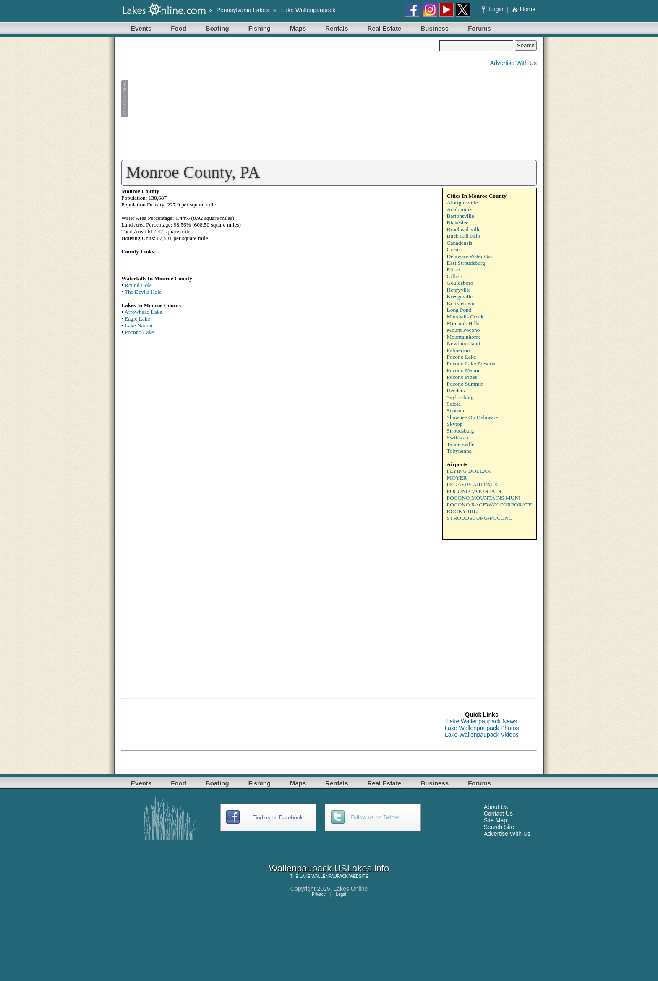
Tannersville (461, 444)
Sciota (454, 404)
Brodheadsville (464, 229)
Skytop (455, 424)
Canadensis (460, 243)
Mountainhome (464, 337)
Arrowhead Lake (143, 312)
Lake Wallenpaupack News (481, 721)
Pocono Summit (465, 384)
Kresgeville (460, 296)
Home (523, 9)
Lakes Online (351, 888)
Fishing (259, 28)
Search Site (499, 827)
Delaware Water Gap (470, 256)
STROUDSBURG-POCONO (480, 518)
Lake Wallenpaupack (308, 10)
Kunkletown (461, 303)
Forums (479, 28)
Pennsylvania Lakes (243, 10)
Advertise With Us (513, 63)
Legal (341, 894)
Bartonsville (460, 216)
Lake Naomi (138, 325)
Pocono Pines (462, 377)
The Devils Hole (143, 292)
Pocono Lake (139, 332)
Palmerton (458, 350)
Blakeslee (458, 222)
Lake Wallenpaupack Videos (482, 734)
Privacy (319, 894)
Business (434, 28)
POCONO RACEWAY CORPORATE (489, 504)
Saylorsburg (460, 397)
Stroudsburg (460, 431)
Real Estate (385, 28)
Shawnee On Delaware (472, 417)
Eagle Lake (137, 319)
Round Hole (138, 285)
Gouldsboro (460, 283)
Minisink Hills (463, 323)
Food (178, 28)
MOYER (457, 478)
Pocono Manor (463, 370)
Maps (298, 28)
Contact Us (498, 813)
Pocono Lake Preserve (472, 363)
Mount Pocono (463, 330)
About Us (496, 807)
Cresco (454, 249)
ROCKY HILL (463, 511)
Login (493, 9)
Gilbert (455, 276)
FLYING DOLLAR (469, 471)
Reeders (456, 390)
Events (141, 28)
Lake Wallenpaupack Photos (482, 728)
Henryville (459, 290)
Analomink (459, 209)
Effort (453, 269)
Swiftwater (459, 437)
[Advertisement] (280, 99)
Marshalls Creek (465, 316)
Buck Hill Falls (464, 236)
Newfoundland (463, 343)
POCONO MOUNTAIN (474, 491)
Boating (217, 28)
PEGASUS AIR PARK (472, 484)
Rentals (336, 28)
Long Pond (459, 310)
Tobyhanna (459, 451)
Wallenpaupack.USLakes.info (329, 868)
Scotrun (455, 410)
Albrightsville (462, 202)
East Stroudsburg (466, 263)
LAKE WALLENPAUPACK (324, 876)
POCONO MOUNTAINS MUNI (484, 498)
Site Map (495, 820)
